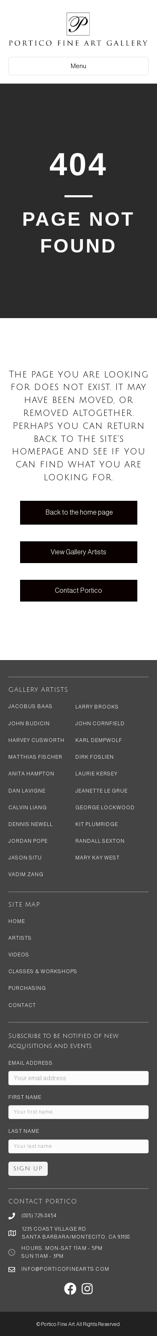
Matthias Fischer (35, 757)
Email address (30, 1063)
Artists (20, 938)
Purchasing (27, 988)
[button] (70, 1288)
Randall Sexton (100, 841)
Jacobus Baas (30, 706)
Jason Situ (25, 858)
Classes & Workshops (42, 971)
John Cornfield (100, 724)
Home (16, 921)
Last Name (23, 1131)
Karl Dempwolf (98, 740)
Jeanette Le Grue (101, 791)
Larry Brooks (97, 707)
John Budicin (29, 724)
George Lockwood (105, 808)
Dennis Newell (30, 824)
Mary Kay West (97, 858)
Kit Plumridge (96, 824)
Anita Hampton (31, 774)
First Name (24, 1097)
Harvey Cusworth (36, 740)
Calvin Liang (27, 808)
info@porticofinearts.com (65, 1269)
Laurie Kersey (96, 774)
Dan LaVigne (27, 791)
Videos (18, 955)
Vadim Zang (26, 874)
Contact (22, 1005)
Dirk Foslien (94, 757)
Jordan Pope (28, 841)
